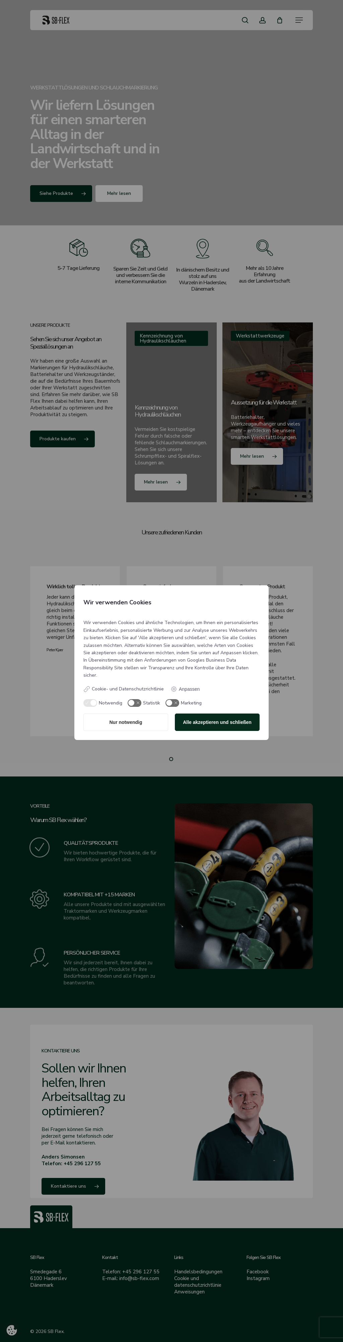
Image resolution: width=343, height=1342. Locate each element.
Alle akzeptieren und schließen (217, 722)
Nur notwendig (126, 722)
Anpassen (185, 689)
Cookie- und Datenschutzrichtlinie (123, 689)
